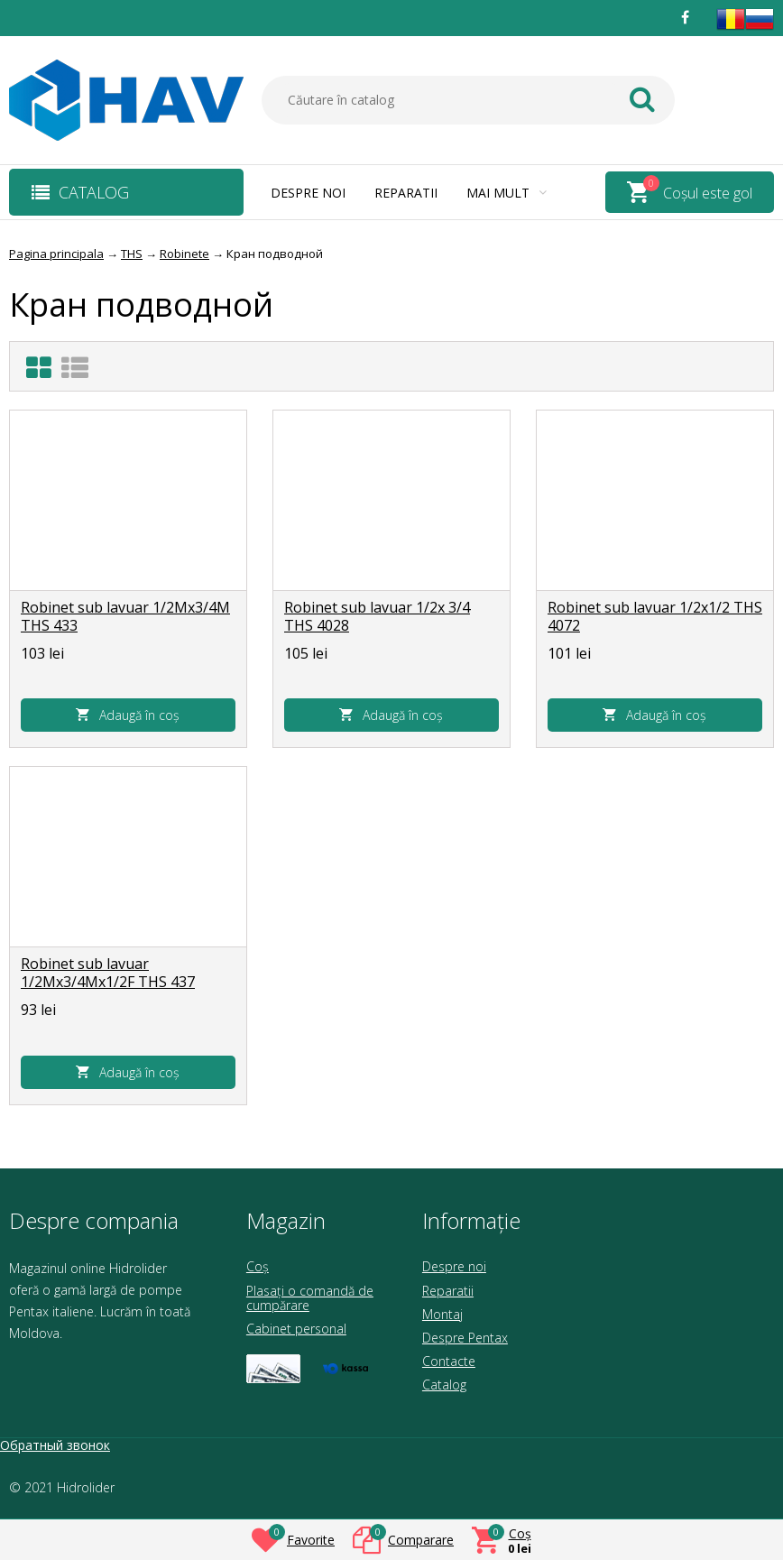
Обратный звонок (55, 1445)
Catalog (444, 1384)
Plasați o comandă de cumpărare (309, 1298)
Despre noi (308, 192)
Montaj (442, 1314)
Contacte (448, 1361)
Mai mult (506, 192)
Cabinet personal (296, 1328)
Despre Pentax (465, 1337)
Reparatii (406, 192)
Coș (257, 1266)
